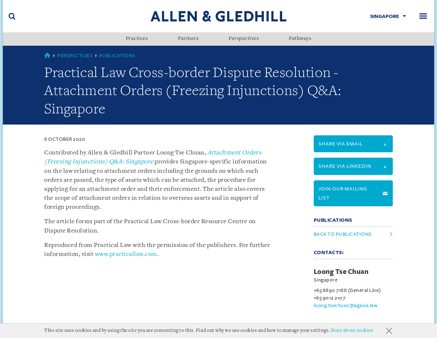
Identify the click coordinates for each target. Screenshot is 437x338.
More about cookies (352, 330)
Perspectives (244, 38)
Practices (137, 38)
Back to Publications (343, 234)
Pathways (300, 38)
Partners (188, 38)
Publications (117, 55)
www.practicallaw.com (126, 254)
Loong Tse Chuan (341, 271)
